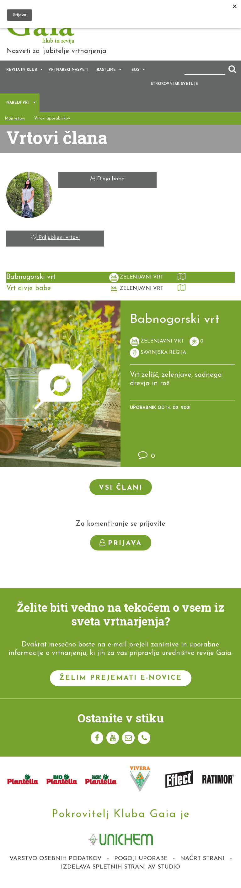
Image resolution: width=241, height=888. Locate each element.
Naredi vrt (18, 107)
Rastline (106, 74)
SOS (135, 74)
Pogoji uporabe (141, 862)
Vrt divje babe (28, 292)
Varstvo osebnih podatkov (55, 862)
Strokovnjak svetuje (174, 88)
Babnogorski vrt (31, 280)
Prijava (120, 547)
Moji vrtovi (15, 122)
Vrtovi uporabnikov (52, 122)
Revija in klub (21, 74)
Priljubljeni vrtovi (55, 241)
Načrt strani (202, 862)
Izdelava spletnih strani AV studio (120, 871)
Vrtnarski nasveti (68, 74)
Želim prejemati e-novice (120, 681)
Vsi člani (120, 491)
